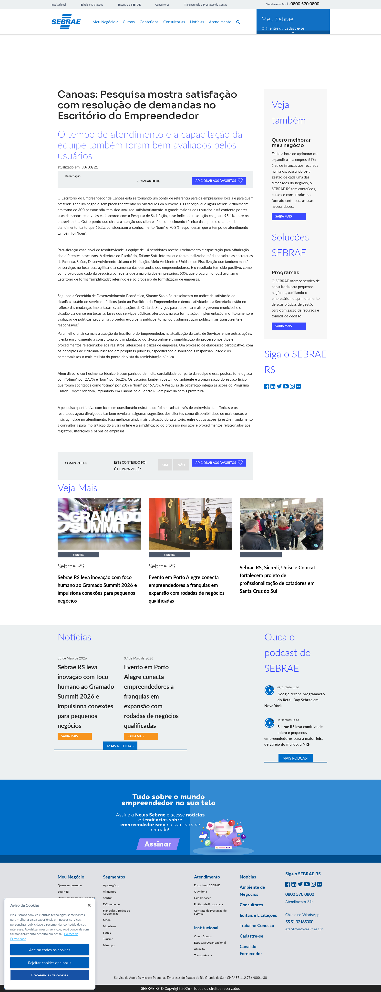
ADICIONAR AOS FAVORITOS (219, 180)
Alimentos (109, 891)
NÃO (181, 465)
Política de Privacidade (208, 904)
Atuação (199, 949)
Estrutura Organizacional (210, 942)
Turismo (108, 939)
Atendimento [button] (207, 876)
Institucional (58, 4)
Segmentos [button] (114, 876)
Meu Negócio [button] (71, 876)
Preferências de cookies (49, 975)
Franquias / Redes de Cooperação (116, 912)
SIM (165, 465)
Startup (108, 898)
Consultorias (174, 21)
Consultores (162, 4)
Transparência (203, 955)
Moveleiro (109, 926)
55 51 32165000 (299, 921)
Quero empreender (70, 885)
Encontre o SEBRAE (129, 4)
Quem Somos (203, 936)
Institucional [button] (206, 927)
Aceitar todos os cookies (49, 949)
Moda (107, 920)
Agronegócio (111, 885)
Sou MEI (63, 891)
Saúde (107, 932)
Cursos (129, 21)
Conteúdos (149, 21)
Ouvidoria (200, 891)
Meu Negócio (105, 21)
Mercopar (109, 945)
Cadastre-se (251, 936)
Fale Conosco (202, 898)
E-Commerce (111, 904)
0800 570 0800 (304, 3)
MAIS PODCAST (295, 758)
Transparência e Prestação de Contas (205, 4)
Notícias (197, 21)
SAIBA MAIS (283, 216)
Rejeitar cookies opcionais (49, 962)
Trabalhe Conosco (257, 925)
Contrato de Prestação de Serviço (210, 912)
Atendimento (220, 21)
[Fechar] (89, 905)
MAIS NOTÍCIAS (120, 746)
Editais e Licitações (92, 4)
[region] (49, 944)
